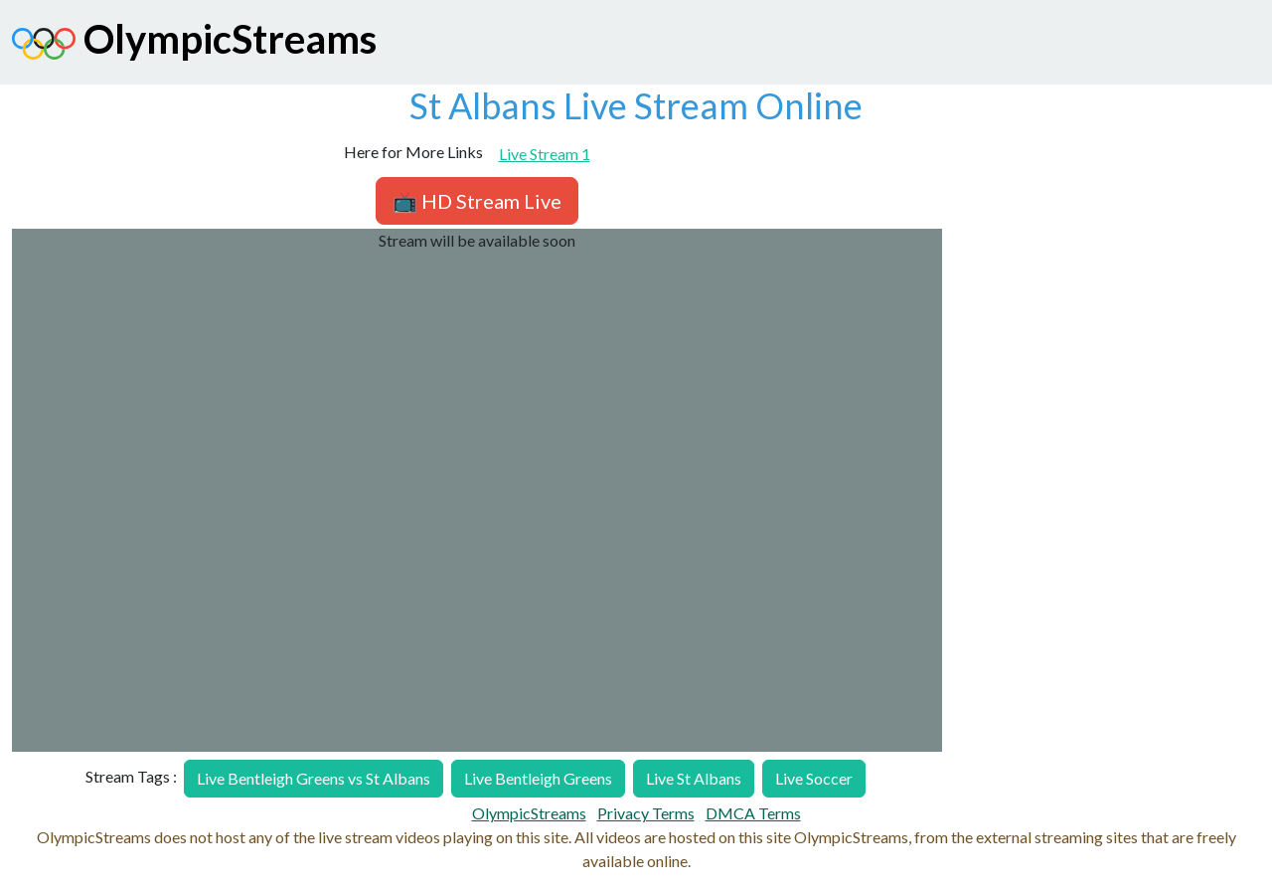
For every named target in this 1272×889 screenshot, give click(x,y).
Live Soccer (814, 778)
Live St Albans (693, 778)
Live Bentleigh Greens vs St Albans (313, 778)
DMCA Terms (753, 812)
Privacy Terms (646, 812)
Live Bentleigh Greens (538, 778)
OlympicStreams (194, 44)
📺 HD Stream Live (477, 201)
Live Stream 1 (544, 153)
